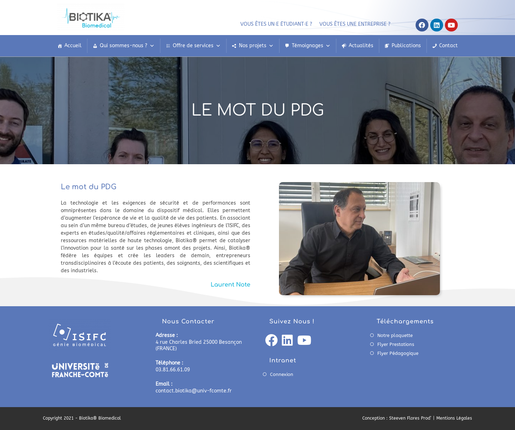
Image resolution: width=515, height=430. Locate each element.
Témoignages (311, 46)
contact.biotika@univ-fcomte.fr (194, 391)
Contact (448, 46)
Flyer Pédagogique (397, 353)
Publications (406, 46)
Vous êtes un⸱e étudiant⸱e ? (276, 24)
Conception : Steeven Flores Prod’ (396, 418)
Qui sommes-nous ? (127, 46)
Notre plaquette (395, 335)
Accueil (73, 46)
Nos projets (256, 46)
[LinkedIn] (287, 341)
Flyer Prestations (395, 344)
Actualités (361, 46)
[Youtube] (304, 341)
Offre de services (197, 46)
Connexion (281, 374)
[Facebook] (271, 341)
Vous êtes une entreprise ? (355, 24)
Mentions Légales (454, 418)
